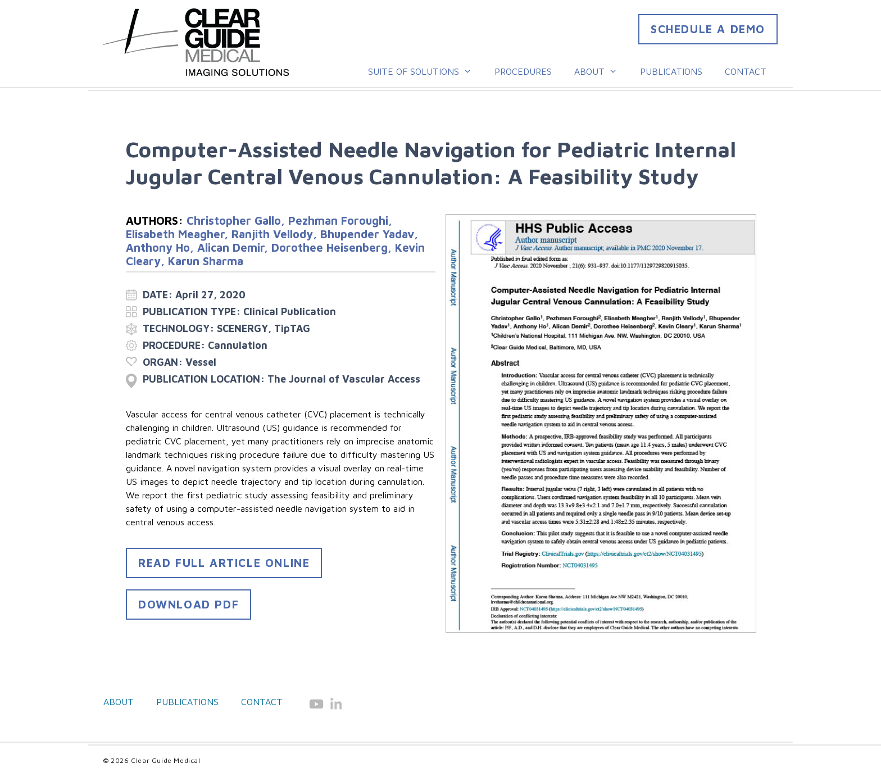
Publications (671, 71)
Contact (745, 71)
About (601, 71)
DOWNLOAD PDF (188, 604)
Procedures (523, 71)
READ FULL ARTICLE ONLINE (224, 562)
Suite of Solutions (425, 71)
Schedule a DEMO (708, 28)
